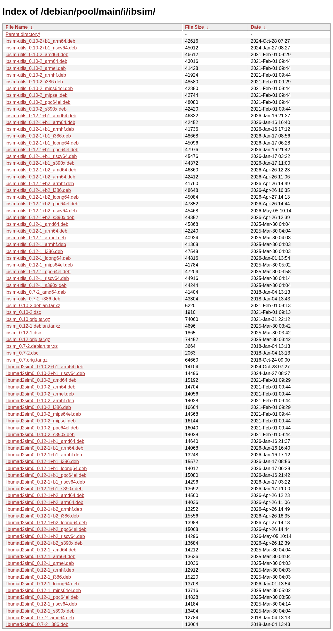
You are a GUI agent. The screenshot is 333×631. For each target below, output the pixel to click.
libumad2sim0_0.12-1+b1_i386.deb (42, 461)
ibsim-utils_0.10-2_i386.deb (34, 81)
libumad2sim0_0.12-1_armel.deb (40, 563)
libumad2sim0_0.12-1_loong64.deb (42, 583)
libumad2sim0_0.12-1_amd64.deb (41, 549)
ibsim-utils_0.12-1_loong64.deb (38, 258)
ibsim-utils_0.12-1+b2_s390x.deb (40, 217)
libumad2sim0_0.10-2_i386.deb (38, 407)
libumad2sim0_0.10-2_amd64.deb (41, 380)
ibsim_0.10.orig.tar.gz (28, 319)
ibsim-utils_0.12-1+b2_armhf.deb (40, 183)
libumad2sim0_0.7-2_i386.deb (37, 624)
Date (256, 27)
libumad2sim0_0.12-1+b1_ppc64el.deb (46, 475)
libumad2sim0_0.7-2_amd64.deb (40, 617)
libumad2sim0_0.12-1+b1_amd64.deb (45, 441)
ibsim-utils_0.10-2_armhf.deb (36, 75)
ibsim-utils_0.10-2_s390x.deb (36, 108)
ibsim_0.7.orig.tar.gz (26, 359)
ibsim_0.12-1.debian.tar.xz (33, 326)
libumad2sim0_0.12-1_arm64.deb (40, 556)
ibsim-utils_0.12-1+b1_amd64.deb (41, 115)
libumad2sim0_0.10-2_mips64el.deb (43, 414)
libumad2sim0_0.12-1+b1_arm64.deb (44, 448)
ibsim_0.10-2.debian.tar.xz (33, 305)
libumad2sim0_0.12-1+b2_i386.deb (42, 515)
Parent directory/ (23, 34)
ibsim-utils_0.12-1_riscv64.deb (37, 278)
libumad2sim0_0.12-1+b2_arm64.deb (44, 502)
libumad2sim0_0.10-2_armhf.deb (40, 400)
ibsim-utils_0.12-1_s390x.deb (36, 285)
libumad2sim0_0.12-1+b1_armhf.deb (44, 454)
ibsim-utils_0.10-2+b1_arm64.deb (40, 41)
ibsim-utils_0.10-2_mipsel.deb (37, 95)
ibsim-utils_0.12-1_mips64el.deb (39, 264)
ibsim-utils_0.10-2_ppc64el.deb (38, 102)
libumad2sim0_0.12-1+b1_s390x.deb (44, 488)
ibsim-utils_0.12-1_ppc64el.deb (38, 271)
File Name (17, 27)
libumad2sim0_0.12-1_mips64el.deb (43, 590)
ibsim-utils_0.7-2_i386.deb (33, 298)
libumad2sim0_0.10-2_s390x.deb (40, 434)
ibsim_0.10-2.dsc (23, 312)
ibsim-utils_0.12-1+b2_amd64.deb (41, 169)
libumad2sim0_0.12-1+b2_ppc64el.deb (46, 529)
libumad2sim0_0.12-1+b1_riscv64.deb (45, 481)
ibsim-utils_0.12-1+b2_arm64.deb (40, 176)
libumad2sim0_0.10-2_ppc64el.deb (42, 427)
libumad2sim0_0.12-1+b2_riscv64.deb (45, 536)
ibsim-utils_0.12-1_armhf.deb (36, 244)
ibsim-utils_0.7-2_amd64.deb (36, 292)
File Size (194, 27)
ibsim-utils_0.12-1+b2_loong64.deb (42, 197)
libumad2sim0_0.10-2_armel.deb (40, 393)
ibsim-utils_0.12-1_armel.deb (36, 237)
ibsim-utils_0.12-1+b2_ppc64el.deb (42, 203)
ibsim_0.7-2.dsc (22, 352)
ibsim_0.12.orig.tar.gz (28, 339)
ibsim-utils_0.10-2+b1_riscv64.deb (41, 47)
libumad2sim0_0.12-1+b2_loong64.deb (46, 522)
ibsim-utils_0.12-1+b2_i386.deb (38, 190)
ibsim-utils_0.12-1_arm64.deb (36, 230)
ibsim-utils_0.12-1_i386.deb (34, 251)
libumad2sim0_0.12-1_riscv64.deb (41, 603)
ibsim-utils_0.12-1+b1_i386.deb (38, 135)
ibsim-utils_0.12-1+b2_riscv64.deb (41, 210)
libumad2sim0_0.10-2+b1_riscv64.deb (45, 373)
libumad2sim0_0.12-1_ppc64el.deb (42, 597)
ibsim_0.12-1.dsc (23, 332)
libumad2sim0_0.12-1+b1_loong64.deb (46, 468)
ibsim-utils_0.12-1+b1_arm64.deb (40, 122)
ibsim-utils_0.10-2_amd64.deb (37, 54)
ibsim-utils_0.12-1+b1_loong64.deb (42, 142)
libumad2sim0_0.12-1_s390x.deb (40, 610)
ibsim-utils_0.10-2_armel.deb (36, 68)
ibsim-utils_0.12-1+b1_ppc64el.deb (42, 149)
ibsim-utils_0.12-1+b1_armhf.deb (40, 129)
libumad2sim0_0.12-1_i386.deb (38, 577)
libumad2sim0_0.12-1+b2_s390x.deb (44, 543)
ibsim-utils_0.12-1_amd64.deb (37, 224)
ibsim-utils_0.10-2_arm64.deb (36, 61)
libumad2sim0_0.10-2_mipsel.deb (41, 420)
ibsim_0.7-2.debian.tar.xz (32, 346)
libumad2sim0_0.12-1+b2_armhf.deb (44, 509)
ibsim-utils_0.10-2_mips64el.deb (39, 88)
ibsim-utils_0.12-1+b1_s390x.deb (40, 163)
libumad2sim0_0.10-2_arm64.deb (40, 386)
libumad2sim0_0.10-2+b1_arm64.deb (44, 366)
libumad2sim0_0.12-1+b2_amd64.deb (45, 495)
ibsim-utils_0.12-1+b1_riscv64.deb (41, 156)
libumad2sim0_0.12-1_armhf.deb (40, 570)
